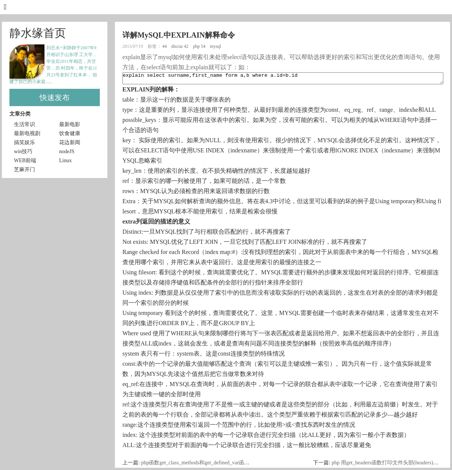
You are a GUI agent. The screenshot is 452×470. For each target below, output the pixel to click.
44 (165, 46)
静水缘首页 (37, 33)
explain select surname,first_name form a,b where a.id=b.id (282, 79)
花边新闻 (69, 142)
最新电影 (69, 124)
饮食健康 (69, 133)
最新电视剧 (27, 133)
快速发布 (55, 97)
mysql (216, 46)
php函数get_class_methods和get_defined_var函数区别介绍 (205, 465)
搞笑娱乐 (24, 142)
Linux (65, 160)
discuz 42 (180, 46)
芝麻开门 (24, 169)
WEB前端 (25, 160)
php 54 (199, 46)
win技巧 (23, 151)
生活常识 (24, 124)
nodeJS (66, 151)
